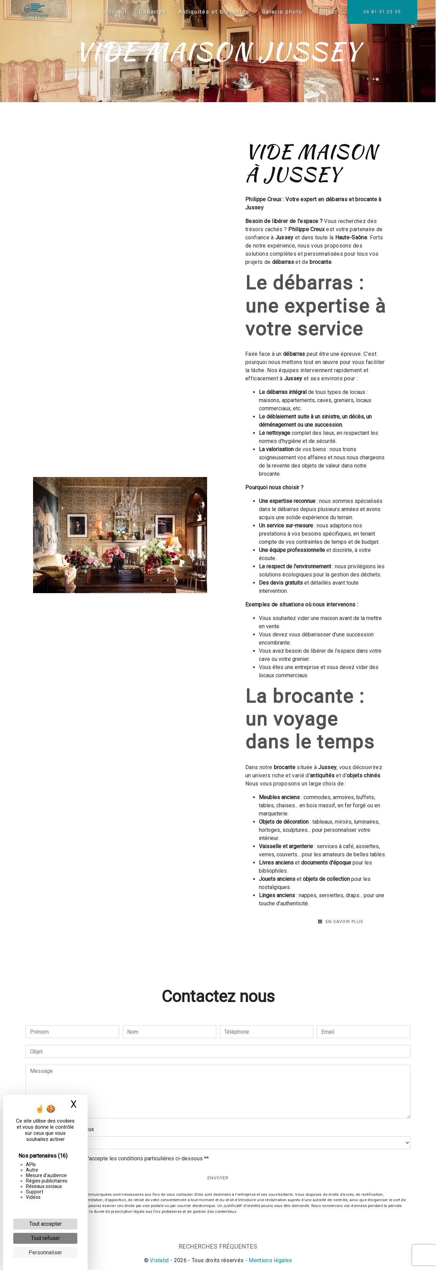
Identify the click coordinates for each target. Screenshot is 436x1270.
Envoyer (218, 1177)
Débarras (151, 12)
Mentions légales (269, 1260)
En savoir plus (340, 921)
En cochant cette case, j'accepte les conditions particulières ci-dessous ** (120, 1158)
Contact (324, 12)
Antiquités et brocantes (212, 12)
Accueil (114, 12)
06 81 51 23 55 (380, 11)
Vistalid (159, 1260)
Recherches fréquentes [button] (218, 1246)
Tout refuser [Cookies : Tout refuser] (45, 1238)
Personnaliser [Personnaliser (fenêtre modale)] (45, 1252)
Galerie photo (280, 12)
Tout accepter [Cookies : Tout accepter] (45, 1224)
